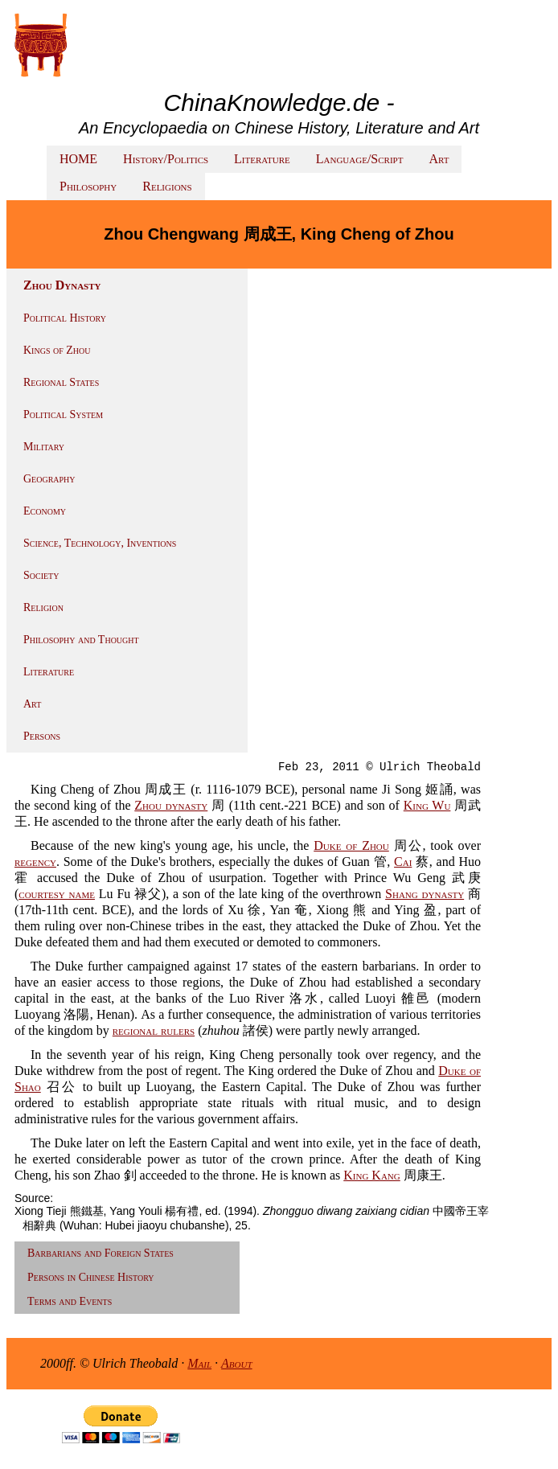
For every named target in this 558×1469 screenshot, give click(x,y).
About (236, 1363)
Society (41, 575)
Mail (199, 1363)
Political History (64, 318)
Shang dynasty (424, 894)
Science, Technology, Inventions (99, 543)
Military (43, 447)
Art (439, 159)
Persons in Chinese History (90, 1277)
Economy (44, 511)
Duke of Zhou (351, 845)
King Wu (427, 805)
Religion (43, 607)
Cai (403, 861)
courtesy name (56, 894)
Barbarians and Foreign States (100, 1253)
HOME (78, 159)
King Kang (371, 1175)
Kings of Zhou (56, 350)
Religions (166, 186)
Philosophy (88, 186)
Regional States (61, 382)
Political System (63, 414)
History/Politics (165, 159)
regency (35, 861)
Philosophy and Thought (81, 640)
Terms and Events (69, 1301)
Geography (49, 479)
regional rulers (154, 1030)
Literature (262, 159)
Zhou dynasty (170, 805)
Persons (41, 736)
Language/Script (360, 159)
